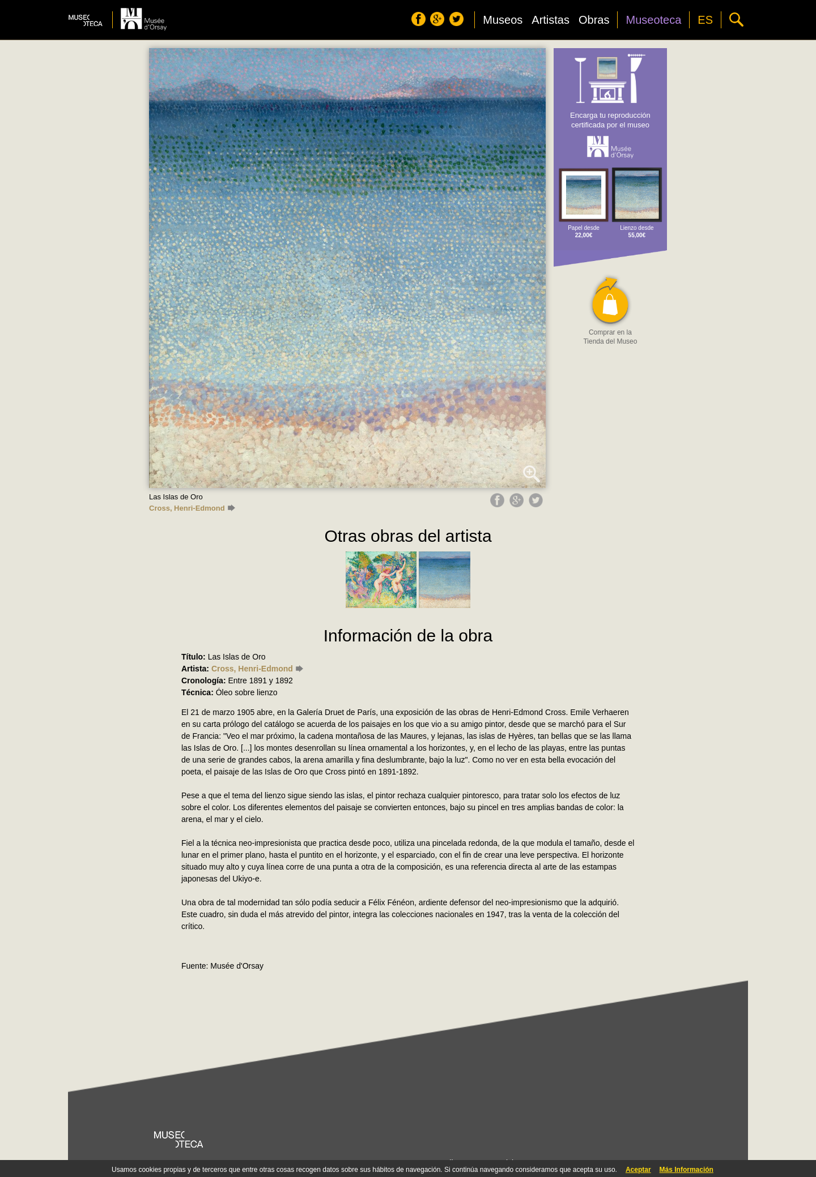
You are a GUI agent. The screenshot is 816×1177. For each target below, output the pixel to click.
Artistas (551, 20)
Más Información (686, 1170)
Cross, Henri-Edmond (192, 508)
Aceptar (638, 1170)
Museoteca (653, 20)
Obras (594, 20)
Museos (502, 20)
